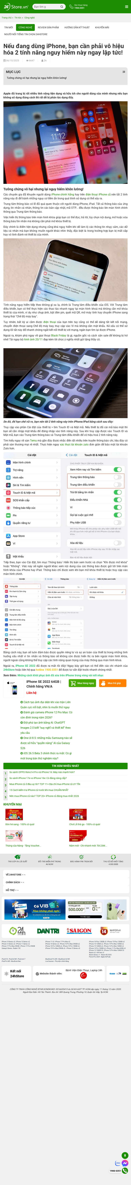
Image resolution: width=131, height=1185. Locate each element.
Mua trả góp (114, 683)
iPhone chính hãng (62, 194)
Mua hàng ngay (85, 683)
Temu (33, 440)
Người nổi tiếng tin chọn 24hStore (25, 34)
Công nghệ (25, 27)
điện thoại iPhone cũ (98, 194)
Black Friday (58, 335)
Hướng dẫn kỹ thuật (77, 27)
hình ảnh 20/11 (33, 339)
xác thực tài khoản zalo (74, 444)
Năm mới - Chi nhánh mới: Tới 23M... (88, 845)
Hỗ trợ (12, 890)
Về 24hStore (15, 874)
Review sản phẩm (48, 27)
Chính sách (15, 882)
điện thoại (49, 322)
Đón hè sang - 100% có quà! (19, 824)
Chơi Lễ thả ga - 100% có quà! (84, 824)
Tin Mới (8, 27)
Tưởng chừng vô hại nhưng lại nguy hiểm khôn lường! (37, 77)
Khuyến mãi (102, 27)
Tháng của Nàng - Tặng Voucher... (23, 845)
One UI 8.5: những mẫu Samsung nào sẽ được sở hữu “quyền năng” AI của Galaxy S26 (46, 743)
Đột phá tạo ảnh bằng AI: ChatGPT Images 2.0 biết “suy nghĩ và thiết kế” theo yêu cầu (45, 727)
